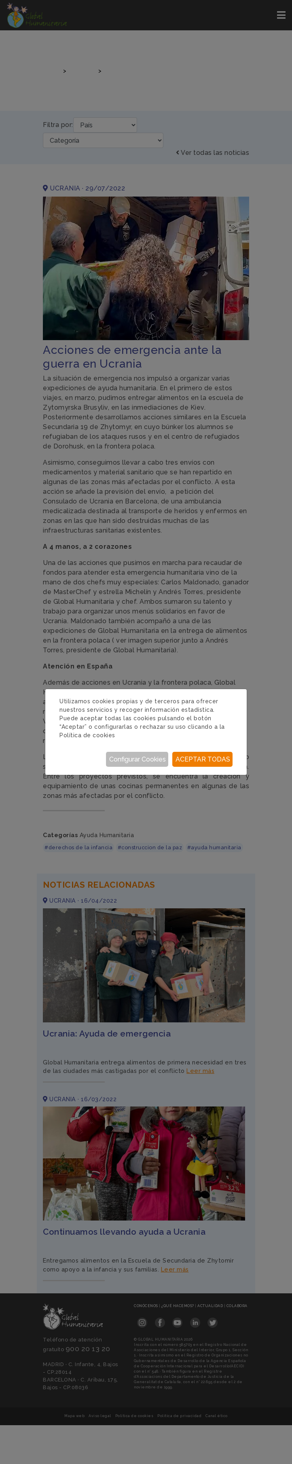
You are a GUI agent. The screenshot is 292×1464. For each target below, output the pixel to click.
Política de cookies (87, 735)
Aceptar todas (203, 759)
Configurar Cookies (137, 759)
